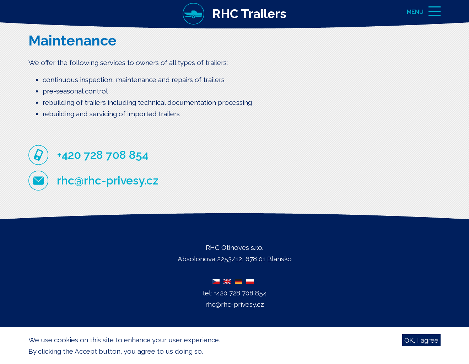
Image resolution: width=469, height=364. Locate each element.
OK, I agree (421, 341)
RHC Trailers (249, 13)
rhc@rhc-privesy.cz (107, 180)
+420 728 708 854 (103, 154)
